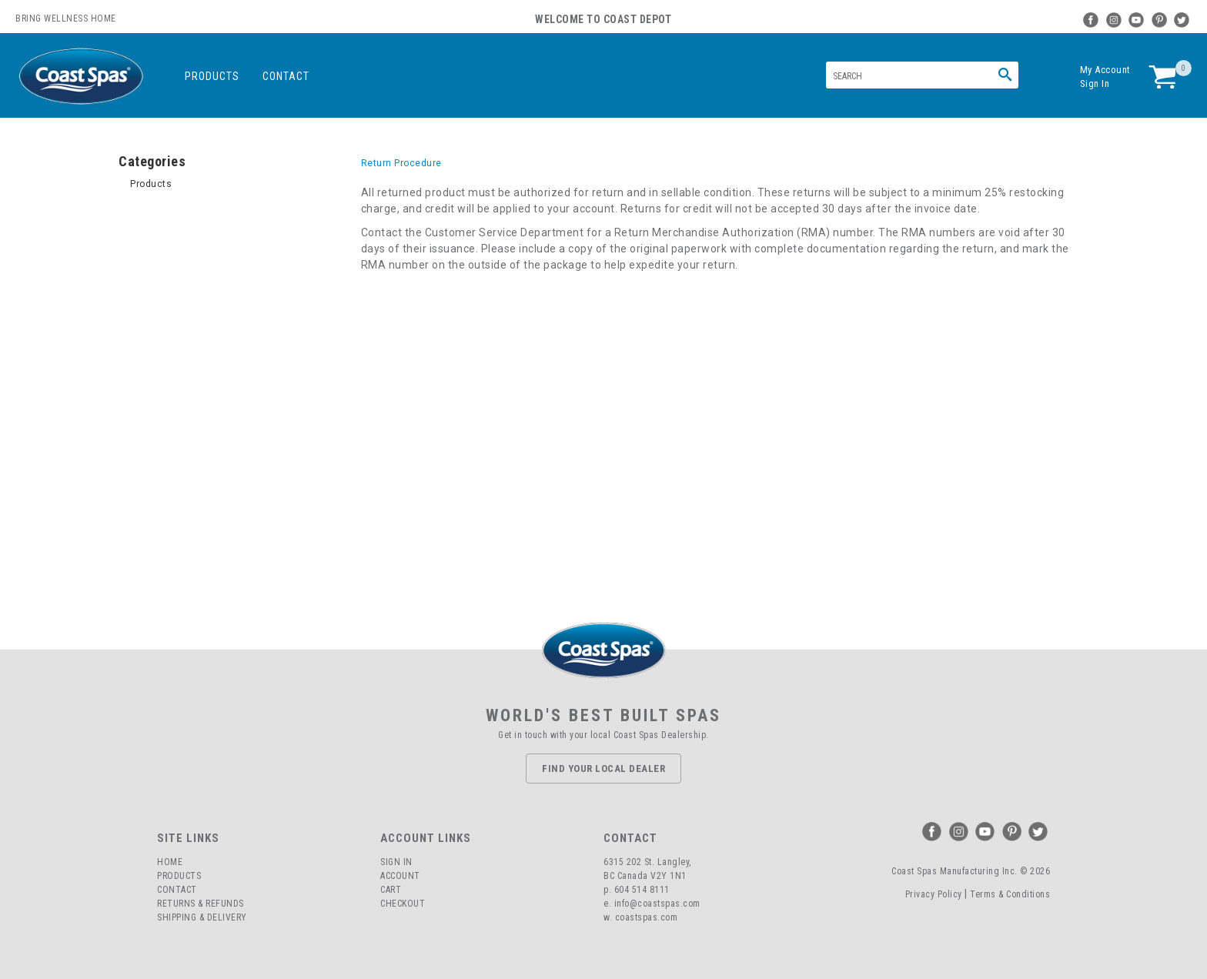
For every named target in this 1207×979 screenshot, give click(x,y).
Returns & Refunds (200, 903)
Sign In (1095, 83)
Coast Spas (80, 77)
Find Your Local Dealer (603, 768)
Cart (390, 889)
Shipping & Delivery (202, 917)
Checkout (402, 903)
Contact (285, 76)
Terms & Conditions (1010, 894)
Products (212, 76)
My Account (1105, 69)
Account (400, 875)
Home (169, 862)
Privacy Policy (933, 894)
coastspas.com (646, 917)
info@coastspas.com (657, 903)
